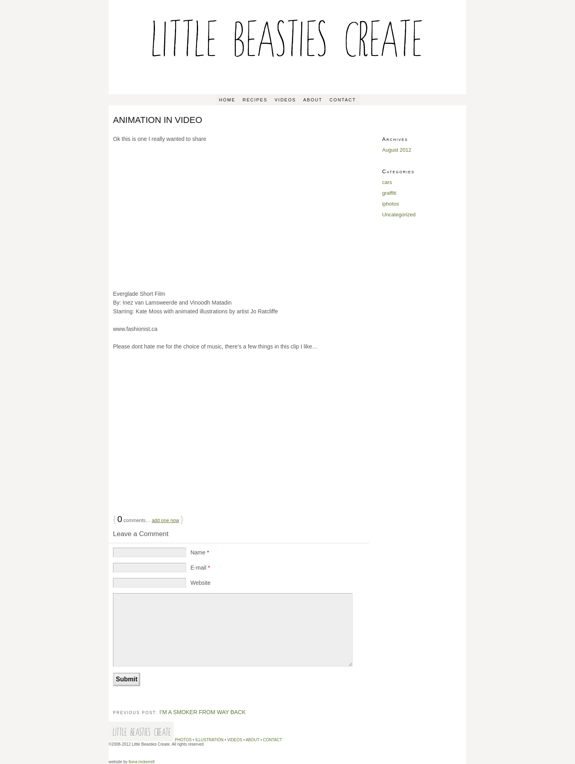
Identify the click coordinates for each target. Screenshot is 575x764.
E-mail (200, 567)
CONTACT (342, 99)
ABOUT (312, 99)
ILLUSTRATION (209, 740)
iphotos (390, 204)
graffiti (389, 193)
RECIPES (254, 99)
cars (387, 182)
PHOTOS (183, 740)
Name (199, 552)
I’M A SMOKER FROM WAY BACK (202, 712)
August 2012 (396, 150)
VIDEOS (285, 99)
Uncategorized (399, 215)
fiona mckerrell (142, 762)
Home (227, 99)
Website (200, 583)
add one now (165, 520)
